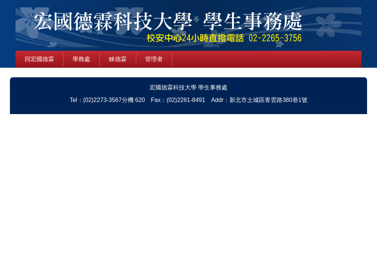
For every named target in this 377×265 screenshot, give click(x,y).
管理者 (154, 59)
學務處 (81, 59)
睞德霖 (118, 59)
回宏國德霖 (39, 59)
